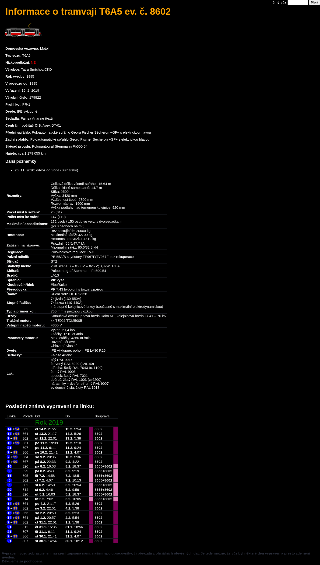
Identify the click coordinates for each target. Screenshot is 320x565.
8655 (98, 466)
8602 (98, 429)
